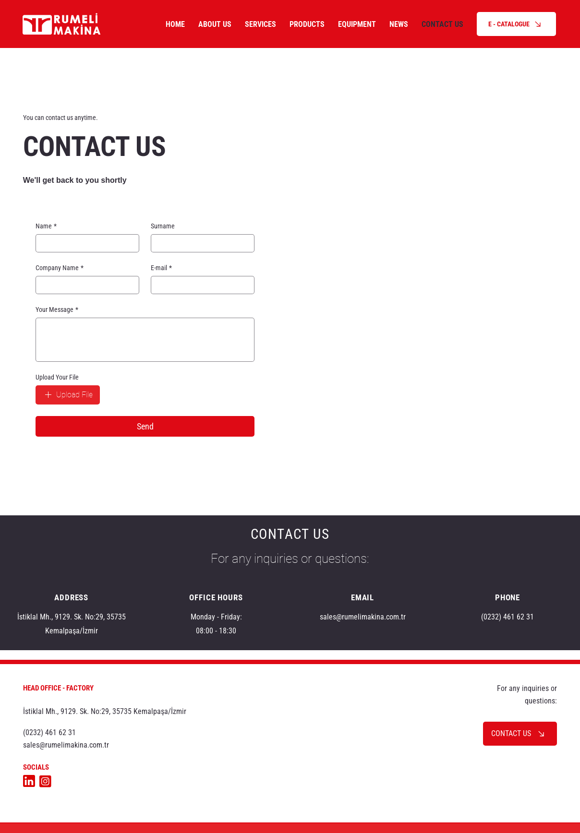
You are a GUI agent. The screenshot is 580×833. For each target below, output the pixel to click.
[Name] (84, 243)
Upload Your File (57, 377)
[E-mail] (199, 285)
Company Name (60, 268)
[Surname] (199, 243)
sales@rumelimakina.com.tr (363, 616)
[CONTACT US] (520, 734)
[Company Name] (84, 285)
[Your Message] (145, 339)
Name (46, 226)
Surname (163, 226)
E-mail (161, 268)
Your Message (57, 310)
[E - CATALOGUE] (516, 24)
